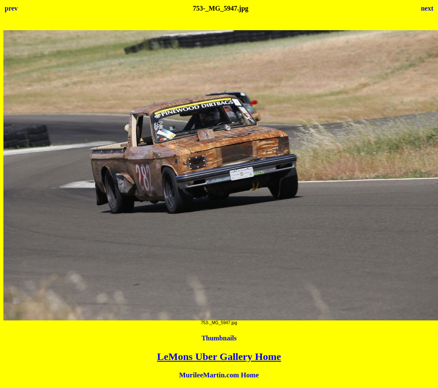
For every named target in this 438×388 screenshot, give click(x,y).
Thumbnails (219, 338)
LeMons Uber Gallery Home (219, 356)
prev (11, 8)
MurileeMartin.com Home (219, 375)
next (427, 8)
